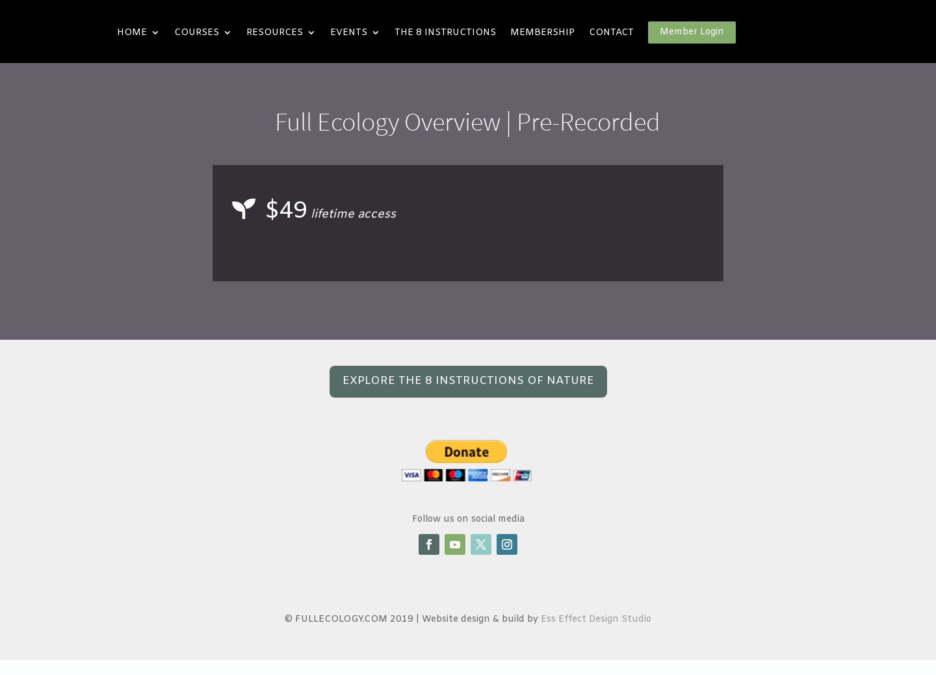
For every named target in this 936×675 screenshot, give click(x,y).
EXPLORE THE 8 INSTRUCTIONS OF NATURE (468, 381)
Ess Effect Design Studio (596, 619)
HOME (132, 33)
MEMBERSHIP (542, 33)
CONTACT (611, 33)
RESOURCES (274, 33)
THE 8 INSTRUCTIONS (445, 33)
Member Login (692, 32)
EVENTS (348, 33)
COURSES (196, 33)
